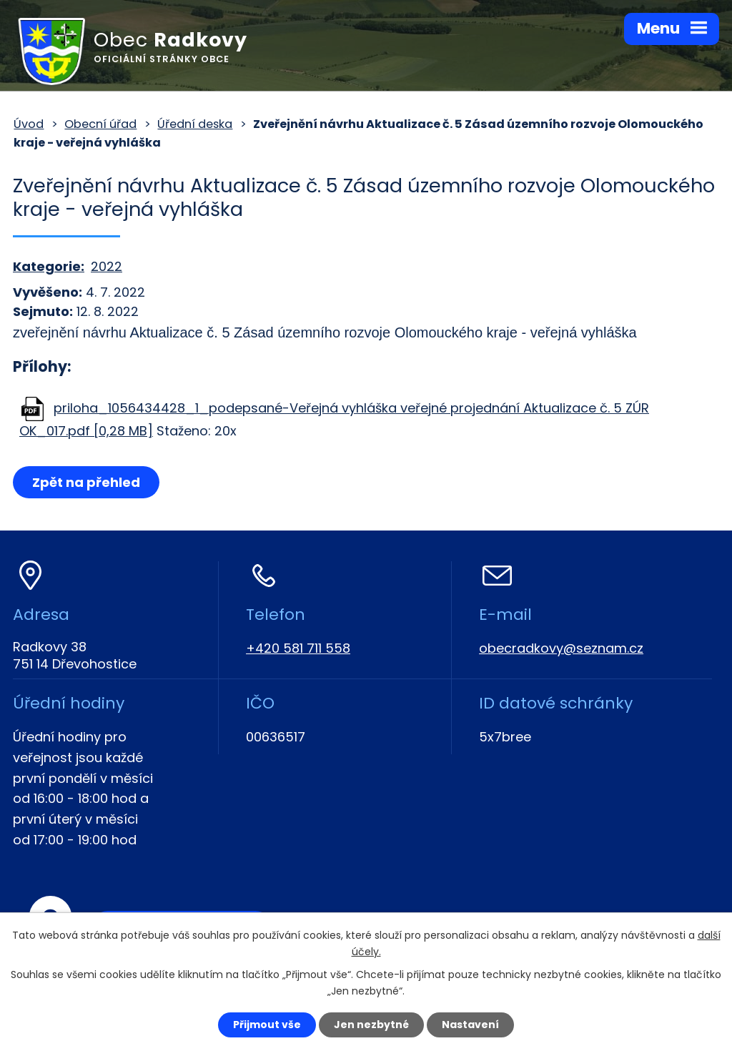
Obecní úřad (100, 124)
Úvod (29, 124)
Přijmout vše (267, 1024)
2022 (106, 266)
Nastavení (470, 1024)
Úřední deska (194, 124)
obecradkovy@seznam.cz (561, 648)
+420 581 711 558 (298, 648)
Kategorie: (48, 266)
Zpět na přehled (86, 482)
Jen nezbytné (371, 1024)
